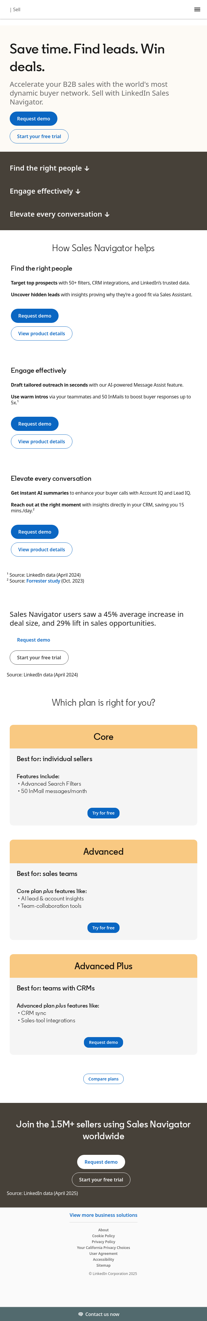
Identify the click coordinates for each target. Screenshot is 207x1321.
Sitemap (104, 1265)
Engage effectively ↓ (45, 191)
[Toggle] (197, 1314)
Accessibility (103, 1259)
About (103, 1229)
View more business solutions (103, 1215)
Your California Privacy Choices (103, 1247)
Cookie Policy (103, 1235)
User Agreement (104, 1253)
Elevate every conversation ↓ (60, 214)
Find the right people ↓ (50, 168)
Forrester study (43, 581)
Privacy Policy (103, 1241)
